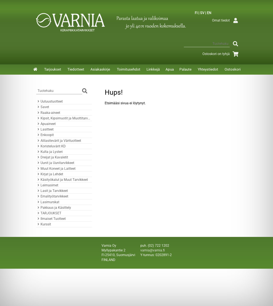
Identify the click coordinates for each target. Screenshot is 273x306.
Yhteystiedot (208, 69)
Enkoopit (45, 135)
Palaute (185, 69)
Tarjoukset (52, 69)
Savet (42, 107)
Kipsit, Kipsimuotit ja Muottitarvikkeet (63, 118)
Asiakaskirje (100, 69)
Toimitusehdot (128, 69)
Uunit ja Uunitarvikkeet (55, 163)
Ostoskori (233, 69)
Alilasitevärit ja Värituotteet (58, 141)
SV (202, 13)
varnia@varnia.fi (152, 250)
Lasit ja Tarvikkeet (52, 191)
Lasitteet (45, 129)
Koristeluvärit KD (51, 146)
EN (209, 13)
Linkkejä (153, 69)
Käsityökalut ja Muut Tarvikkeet (62, 180)
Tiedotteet (75, 69)
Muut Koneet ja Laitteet (56, 169)
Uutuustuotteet (49, 101)
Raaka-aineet (48, 113)
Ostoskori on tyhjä (221, 54)
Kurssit (43, 224)
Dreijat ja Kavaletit (52, 157)
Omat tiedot (226, 20)
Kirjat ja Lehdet (49, 174)
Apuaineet (46, 124)
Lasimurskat (47, 202)
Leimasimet (47, 185)
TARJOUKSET (48, 213)
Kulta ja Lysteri (49, 152)
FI (196, 13)
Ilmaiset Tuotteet (51, 219)
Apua (170, 69)
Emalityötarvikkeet (52, 196)
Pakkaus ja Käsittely (53, 208)
